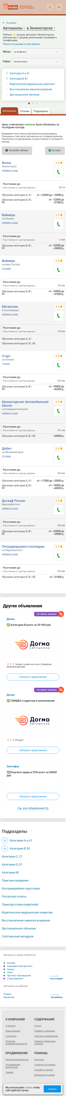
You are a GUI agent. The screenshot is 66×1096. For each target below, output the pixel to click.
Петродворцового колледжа (23, 546)
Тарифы (9, 1072)
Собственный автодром (17, 936)
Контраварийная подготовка (21, 888)
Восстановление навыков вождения (31, 89)
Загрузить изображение (46, 1036)
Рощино (7, 994)
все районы (56, 996)
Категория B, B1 (19, 78)
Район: (7, 61)
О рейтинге (10, 1036)
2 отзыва (6, 456)
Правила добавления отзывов (44, 1042)
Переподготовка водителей (20, 904)
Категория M (10, 872)
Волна (6, 163)
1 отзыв (6, 363)
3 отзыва (6, 268)
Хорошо (52, 1089)
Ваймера (8, 215)
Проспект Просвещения (17, 975)
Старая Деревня (13, 978)
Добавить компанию (44, 1031)
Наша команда (12, 1031)
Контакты (39, 1059)
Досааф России (13, 501)
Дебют (7, 448)
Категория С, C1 (12, 856)
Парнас (9, 969)
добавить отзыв (10, 170)
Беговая (9, 963)
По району (11, 23)
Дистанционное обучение (25, 94)
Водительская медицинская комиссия (32, 84)
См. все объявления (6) (33, 808)
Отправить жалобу (43, 1070)
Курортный (9, 997)
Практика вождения (15, 880)
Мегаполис (10, 306)
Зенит (8, 972)
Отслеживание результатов (12, 1066)
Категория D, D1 (12, 864)
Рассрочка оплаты (14, 896)
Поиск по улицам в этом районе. (22, 44)
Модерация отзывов (44, 1075)
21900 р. (59, 338)
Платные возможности (17, 1059)
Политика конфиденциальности (16, 1042)
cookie (28, 1087)
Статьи (37, 1026)
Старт (6, 356)
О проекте (10, 1026)
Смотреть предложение (33, 676)
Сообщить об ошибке (44, 1065)
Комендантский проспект (18, 966)
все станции (56, 977)
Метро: (7, 51)
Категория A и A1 (20, 73)
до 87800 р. (57, 343)
